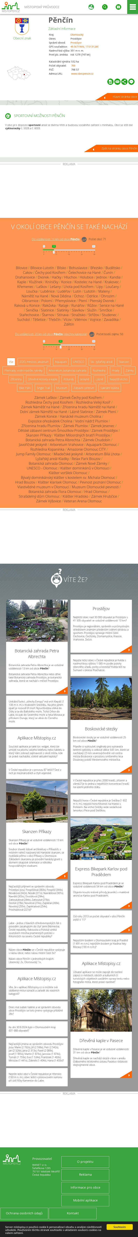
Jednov (101, 277)
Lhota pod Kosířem (79, 286)
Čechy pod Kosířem (50, 272)
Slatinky (63, 310)
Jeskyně (84, 379)
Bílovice (21, 267)
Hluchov (70, 277)
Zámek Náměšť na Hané (40, 407)
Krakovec (112, 282)
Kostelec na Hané (88, 282)
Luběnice (47, 291)
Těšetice (39, 319)
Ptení (83, 300)
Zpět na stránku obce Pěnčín (119, 148)
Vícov (68, 319)
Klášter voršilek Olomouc (68, 472)
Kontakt (73, 1213)
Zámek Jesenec (102, 425)
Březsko (96, 267)
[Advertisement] (69, 191)
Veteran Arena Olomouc (83, 501)
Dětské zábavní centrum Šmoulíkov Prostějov (53, 430)
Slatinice (47, 310)
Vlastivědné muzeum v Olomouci (43, 487)
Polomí (46, 300)
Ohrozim (107, 296)
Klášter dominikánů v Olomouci (84, 468)
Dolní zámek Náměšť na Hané (43, 411)
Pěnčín (60, 20)
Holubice (86, 277)
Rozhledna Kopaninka (47, 449)
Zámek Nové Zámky (91, 463)
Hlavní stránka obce (125, 97)
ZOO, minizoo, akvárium (34, 362)
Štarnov (48, 314)
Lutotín (89, 291)
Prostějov (75, 42)
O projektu (85, 1161)
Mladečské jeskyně (68, 454)
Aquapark (61, 362)
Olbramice (30, 300)
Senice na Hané (112, 305)
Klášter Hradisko (75, 496)
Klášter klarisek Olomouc (57, 482)
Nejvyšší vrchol (119, 379)
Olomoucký (76, 34)
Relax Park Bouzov (86, 458)
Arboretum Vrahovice (66, 444)
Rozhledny (99, 370)
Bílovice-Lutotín (42, 267)
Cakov (27, 272)
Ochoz (79, 296)
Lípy (99, 286)
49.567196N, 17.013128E (84, 46)
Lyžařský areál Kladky (52, 458)
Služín (92, 310)
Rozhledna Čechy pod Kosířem (49, 402)
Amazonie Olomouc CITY (86, 449)
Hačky (56, 277)
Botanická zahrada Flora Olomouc (55, 491)
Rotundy (69, 379)
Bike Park (25, 388)
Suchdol (23, 319)
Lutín (77, 291)
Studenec (109, 314)
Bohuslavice (78, 267)
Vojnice (95, 319)
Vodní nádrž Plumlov (91, 421)
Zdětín (69, 324)
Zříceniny (16, 379)
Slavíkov (78, 310)
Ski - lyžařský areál (102, 362)
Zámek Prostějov (105, 430)
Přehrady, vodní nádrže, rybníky (23, 370)
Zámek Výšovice (48, 501)
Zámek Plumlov (75, 425)
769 (73, 65)
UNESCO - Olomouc (42, 468)
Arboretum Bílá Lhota (103, 454)
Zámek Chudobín (96, 440)
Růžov (92, 305)
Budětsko (113, 267)
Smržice (106, 310)
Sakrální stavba (109, 388)
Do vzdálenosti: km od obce (56, 239)
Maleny (104, 291)
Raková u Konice (27, 305)
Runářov (77, 305)
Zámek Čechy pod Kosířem (81, 397)
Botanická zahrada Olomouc (51, 463)
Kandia (115, 277)
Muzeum (61, 388)
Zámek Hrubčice (104, 496)
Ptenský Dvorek (102, 300)
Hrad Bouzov (25, 482)
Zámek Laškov (45, 397)
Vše (11, 362)
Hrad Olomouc (95, 491)
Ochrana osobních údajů (24, 1213)
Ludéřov (64, 291)
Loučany (112, 286)
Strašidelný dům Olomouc (39, 496)
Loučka (32, 291)
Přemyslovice (65, 300)
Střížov (93, 314)
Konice (66, 282)
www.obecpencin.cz (82, 73)
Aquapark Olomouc (101, 444)
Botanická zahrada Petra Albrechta (53, 440)
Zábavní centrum (83, 388)
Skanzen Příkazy (38, 435)
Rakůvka (49, 305)
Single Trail (43, 388)
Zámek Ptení (106, 411)
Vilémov (80, 319)
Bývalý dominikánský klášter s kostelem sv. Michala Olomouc (68, 477)
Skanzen (124, 362)
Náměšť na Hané (35, 296)
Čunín (108, 272)
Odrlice (92, 296)
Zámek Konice (46, 416)
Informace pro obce (85, 1187)
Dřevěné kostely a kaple (42, 379)
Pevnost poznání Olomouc (100, 482)
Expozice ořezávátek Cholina (50, 421)
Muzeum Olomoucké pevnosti (95, 487)
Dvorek (43, 277)
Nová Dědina (61, 296)
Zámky (130, 370)
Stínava (63, 314)
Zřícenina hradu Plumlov (40, 425)
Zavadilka (111, 319)
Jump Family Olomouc (33, 454)
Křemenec (25, 286)
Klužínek (35, 282)
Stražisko (78, 314)
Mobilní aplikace (85, 1200)
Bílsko (61, 267)
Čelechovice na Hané (84, 272)
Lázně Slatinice (81, 411)
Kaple (21, 282)
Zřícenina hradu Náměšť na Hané (88, 407)
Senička (32, 310)
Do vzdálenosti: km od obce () (51, 334)
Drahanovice (25, 277)
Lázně (99, 379)
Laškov (41, 286)
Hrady (115, 370)
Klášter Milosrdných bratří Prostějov (82, 435)
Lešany (55, 286)
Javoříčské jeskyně (33, 444)
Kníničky (51, 282)
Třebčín (55, 319)
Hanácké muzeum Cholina (80, 416)
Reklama (85, 1174)
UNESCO (78, 362)
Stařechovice (29, 314)
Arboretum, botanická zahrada (67, 370)
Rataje (63, 305)
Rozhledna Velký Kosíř (93, 402)
